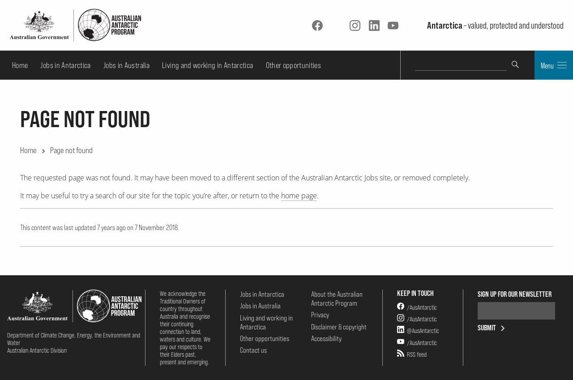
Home (20, 65)
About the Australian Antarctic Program (337, 298)
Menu (554, 65)
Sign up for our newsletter (515, 294)
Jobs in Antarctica (65, 65)
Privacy (320, 314)
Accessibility (326, 338)
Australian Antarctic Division (37, 350)
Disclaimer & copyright (339, 326)
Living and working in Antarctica (207, 65)
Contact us (253, 350)
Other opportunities (293, 65)
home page (299, 196)
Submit (493, 327)
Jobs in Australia (126, 65)
